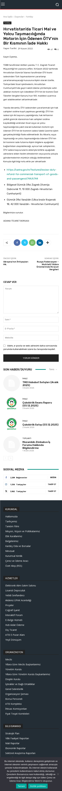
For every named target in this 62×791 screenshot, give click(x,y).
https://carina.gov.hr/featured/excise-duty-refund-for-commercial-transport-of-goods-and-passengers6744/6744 (33, 174)
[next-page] (11, 458)
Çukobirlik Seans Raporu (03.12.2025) (37, 404)
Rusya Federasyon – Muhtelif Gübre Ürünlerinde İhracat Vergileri (48, 265)
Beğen (53, 477)
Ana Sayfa (7, 16)
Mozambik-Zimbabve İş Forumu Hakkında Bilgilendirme (36, 445)
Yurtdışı (29, 16)
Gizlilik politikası (38, 786)
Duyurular (19, 16)
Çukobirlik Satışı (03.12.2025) (40, 424)
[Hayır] (58, 774)
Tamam (21, 786)
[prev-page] (5, 458)
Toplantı (26, 438)
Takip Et (52, 484)
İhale (25, 378)
